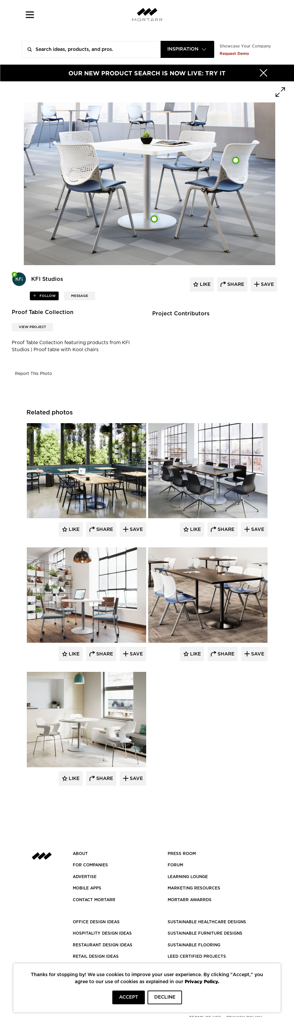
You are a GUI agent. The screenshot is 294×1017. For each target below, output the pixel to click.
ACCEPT (128, 997)
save (266, 284)
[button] (30, 14)
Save (135, 529)
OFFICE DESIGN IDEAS (96, 922)
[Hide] (263, 73)
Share (104, 529)
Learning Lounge (188, 877)
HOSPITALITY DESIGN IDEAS (102, 933)
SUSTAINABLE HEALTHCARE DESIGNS (207, 922)
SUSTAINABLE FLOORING (194, 945)
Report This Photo (33, 374)
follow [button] (47, 296)
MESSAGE (79, 296)
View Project (32, 327)
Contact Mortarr (94, 900)
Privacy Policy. (202, 981)
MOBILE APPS (87, 888)
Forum (175, 865)
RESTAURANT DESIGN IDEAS (102, 945)
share (235, 284)
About (80, 854)
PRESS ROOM (182, 854)
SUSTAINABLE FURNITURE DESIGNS (205, 933)
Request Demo (234, 53)
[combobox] (187, 49)
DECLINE (164, 997)
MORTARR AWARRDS (190, 900)
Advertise (85, 877)
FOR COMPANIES (90, 865)
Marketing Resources (194, 888)
